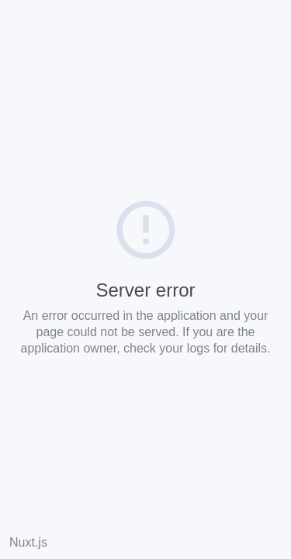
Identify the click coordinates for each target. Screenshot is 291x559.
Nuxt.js (28, 542)
